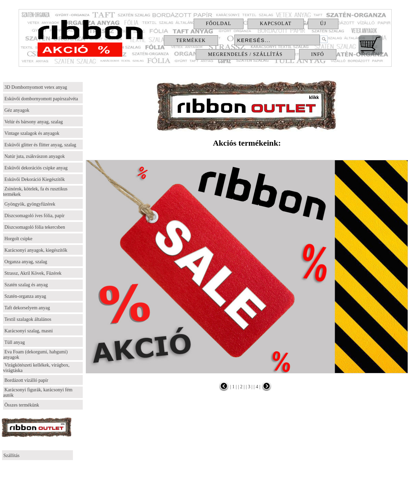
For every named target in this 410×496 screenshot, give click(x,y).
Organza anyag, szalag (25, 261)
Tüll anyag (14, 342)
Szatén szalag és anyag (26, 284)
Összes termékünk (21, 405)
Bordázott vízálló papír (26, 380)
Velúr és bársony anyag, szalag (33, 121)
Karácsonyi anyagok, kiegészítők (35, 250)
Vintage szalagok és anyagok (31, 133)
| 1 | (233, 386)
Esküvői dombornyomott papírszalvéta (41, 98)
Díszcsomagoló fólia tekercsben (34, 227)
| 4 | (256, 386)
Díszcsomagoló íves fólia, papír (34, 215)
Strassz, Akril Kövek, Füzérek (32, 273)
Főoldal (218, 23)
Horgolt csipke (18, 238)
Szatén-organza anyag (25, 296)
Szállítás (11, 455)
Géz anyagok (16, 110)
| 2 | (241, 386)
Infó (317, 54)
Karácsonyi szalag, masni (28, 330)
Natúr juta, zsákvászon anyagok (34, 156)
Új (323, 23)
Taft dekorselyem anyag (27, 307)
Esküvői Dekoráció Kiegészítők (34, 179)
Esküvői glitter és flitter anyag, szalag (40, 144)
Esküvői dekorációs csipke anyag (35, 167)
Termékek (191, 40)
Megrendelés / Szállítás (245, 54)
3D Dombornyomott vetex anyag (35, 87)
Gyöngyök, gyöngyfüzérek (29, 204)
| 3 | (248, 386)
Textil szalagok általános (27, 319)
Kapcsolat (276, 23)
